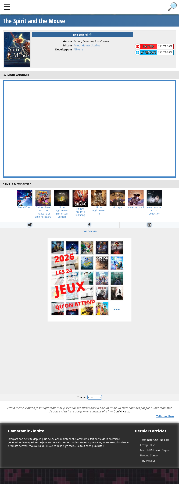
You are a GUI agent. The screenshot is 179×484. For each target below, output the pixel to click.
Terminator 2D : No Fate (154, 439)
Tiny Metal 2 (147, 460)
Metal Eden (24, 207)
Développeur (63, 49)
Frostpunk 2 (147, 445)
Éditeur (67, 45)
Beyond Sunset (149, 455)
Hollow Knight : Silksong (80, 212)
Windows (148, 52)
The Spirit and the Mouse (34, 21)
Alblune (78, 49)
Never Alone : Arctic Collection (154, 210)
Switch (148, 46)
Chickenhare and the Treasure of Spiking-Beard (43, 212)
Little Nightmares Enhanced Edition (62, 212)
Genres (67, 41)
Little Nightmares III (99, 210)
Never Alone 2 (136, 207)
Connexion (90, 230)
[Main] (6, 6)
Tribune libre (165, 416)
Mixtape (117, 207)
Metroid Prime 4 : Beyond (155, 450)
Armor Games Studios (87, 45)
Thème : (89, 397)
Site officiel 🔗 (82, 34)
